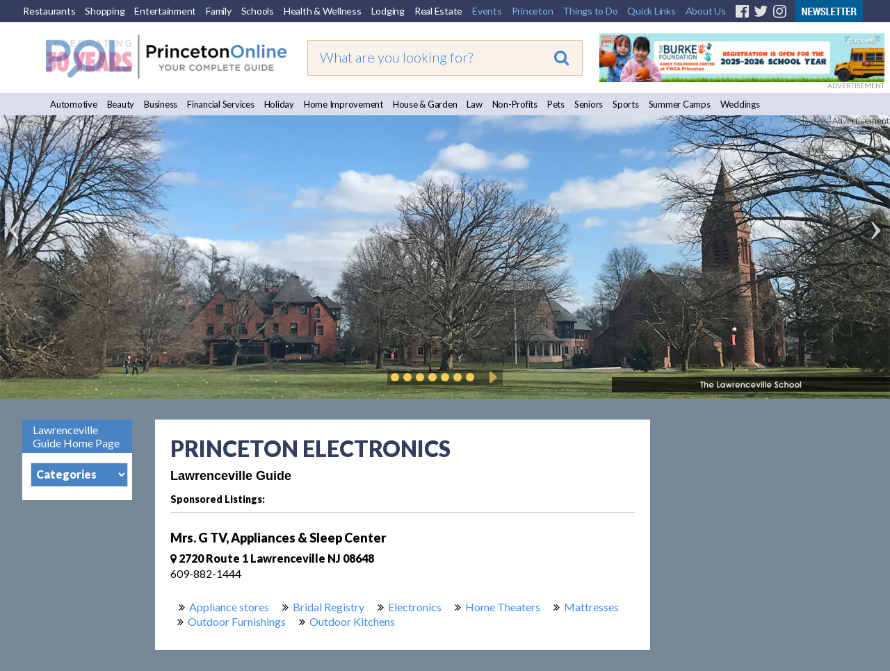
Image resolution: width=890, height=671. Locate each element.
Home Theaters (502, 606)
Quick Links (651, 11)
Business (160, 104)
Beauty (121, 104)
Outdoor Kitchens (352, 621)
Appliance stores (229, 606)
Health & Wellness (323, 11)
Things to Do (590, 11)
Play (491, 377)
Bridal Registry (328, 606)
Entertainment (165, 11)
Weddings (740, 104)
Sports (626, 104)
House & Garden (425, 104)
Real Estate (438, 11)
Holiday (279, 104)
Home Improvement (343, 104)
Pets (556, 104)
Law (474, 104)
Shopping (104, 11)
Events (487, 11)
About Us (706, 11)
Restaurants (49, 11)
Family (219, 11)
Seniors (588, 104)
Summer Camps (680, 104)
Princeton (532, 11)
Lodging (388, 11)
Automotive (73, 104)
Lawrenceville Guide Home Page (76, 436)
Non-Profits (514, 104)
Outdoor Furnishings (237, 621)
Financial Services (220, 104)
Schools (257, 11)
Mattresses (591, 606)
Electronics (415, 606)
